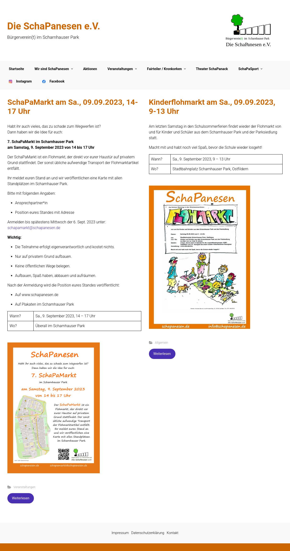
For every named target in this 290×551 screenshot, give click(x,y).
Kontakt (173, 533)
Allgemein (161, 342)
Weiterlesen (20, 498)
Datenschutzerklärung (147, 533)
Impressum (120, 533)
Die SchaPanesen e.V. (53, 26)
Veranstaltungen (24, 487)
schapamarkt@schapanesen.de (33, 228)
